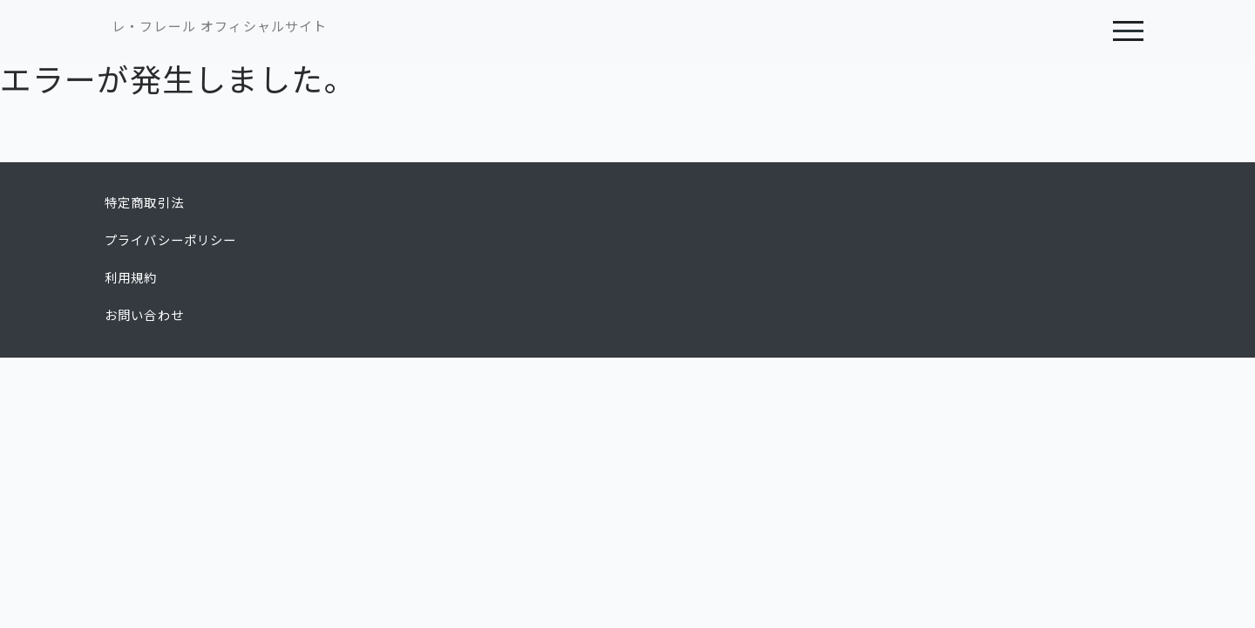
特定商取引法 (144, 203)
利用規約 (131, 278)
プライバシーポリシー (171, 240)
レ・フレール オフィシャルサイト (219, 26)
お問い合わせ (144, 315)
